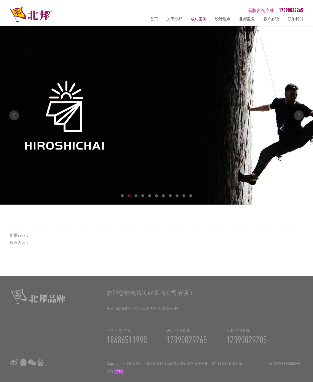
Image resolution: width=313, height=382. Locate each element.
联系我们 (295, 19)
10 (183, 195)
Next (299, 115)
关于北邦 (174, 19)
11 (190, 195)
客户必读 (271, 19)
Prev (14, 115)
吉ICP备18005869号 (284, 367)
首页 (154, 19)
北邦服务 (247, 19)
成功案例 (198, 19)
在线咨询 (307, 326)
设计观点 (223, 19)
